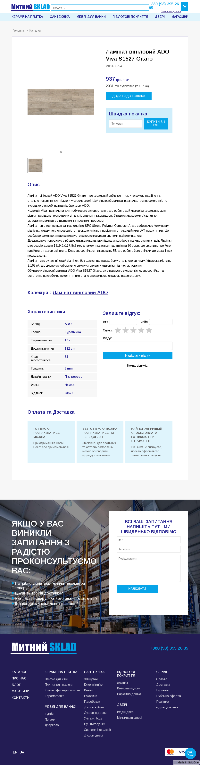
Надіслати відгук (137, 356)
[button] (61, 152)
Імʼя (105, 322)
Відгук (107, 338)
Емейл (143, 322)
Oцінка (107, 330)
